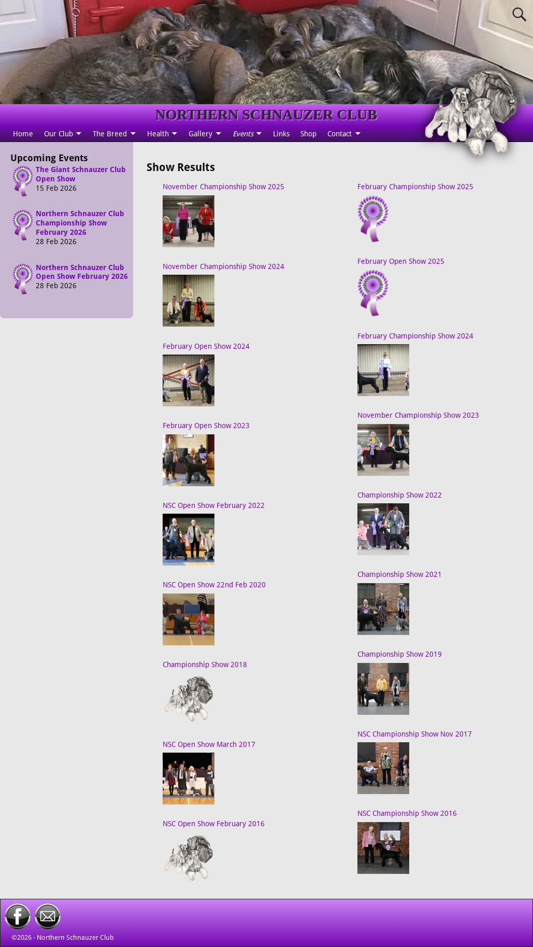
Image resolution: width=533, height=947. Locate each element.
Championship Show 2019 (399, 654)
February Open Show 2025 (400, 261)
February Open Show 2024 (206, 346)
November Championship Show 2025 (223, 186)
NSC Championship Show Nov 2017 (414, 734)
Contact (339, 134)
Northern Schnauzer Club (75, 937)
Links (281, 134)
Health (158, 134)
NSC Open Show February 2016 (214, 823)
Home (23, 134)
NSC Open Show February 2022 (214, 505)
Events (243, 134)
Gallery (200, 134)
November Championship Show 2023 (418, 415)
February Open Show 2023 (206, 425)
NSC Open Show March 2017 (209, 744)
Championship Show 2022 (399, 495)
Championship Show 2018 (205, 664)
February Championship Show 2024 (415, 336)
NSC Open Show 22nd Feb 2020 (214, 585)
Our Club (58, 134)
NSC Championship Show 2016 (407, 813)
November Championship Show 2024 (223, 266)
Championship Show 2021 (399, 574)
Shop (308, 134)
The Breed (110, 134)
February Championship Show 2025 (415, 186)
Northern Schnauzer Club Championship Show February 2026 (80, 222)
